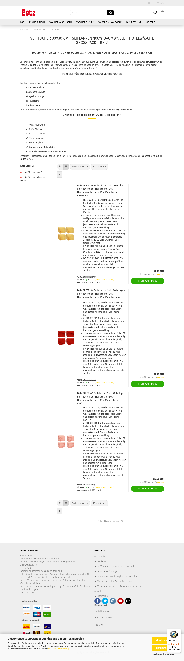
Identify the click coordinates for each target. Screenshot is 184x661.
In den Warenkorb (147, 281)
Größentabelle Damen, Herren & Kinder (116, 566)
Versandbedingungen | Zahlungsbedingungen (119, 586)
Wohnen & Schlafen (60, 22)
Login (160, 3)
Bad (22, 22)
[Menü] (179, 631)
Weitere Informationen (164, 654)
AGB (99, 591)
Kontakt (101, 556)
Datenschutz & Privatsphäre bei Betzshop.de (119, 576)
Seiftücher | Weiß (31, 172)
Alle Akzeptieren (164, 640)
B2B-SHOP (99, 625)
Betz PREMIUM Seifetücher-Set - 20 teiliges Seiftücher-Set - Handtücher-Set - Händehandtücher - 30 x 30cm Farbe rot (101, 294)
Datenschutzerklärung (58, 649)
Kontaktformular (102, 611)
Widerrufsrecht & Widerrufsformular (114, 581)
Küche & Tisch (37, 22)
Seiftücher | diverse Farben (32, 179)
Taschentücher (85, 22)
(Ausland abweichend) (104, 280)
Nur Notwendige (164, 648)
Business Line (133, 22)
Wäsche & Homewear (110, 22)
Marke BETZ (102, 561)
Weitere (150, 22)
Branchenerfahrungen (108, 571)
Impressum (102, 596)
